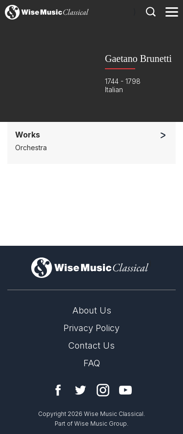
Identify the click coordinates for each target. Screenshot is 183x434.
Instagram (103, 390)
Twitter (80, 390)
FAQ (91, 363)
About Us (91, 310)
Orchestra (31, 147)
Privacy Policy (91, 328)
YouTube (125, 390)
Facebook (58, 390)
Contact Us (91, 345)
